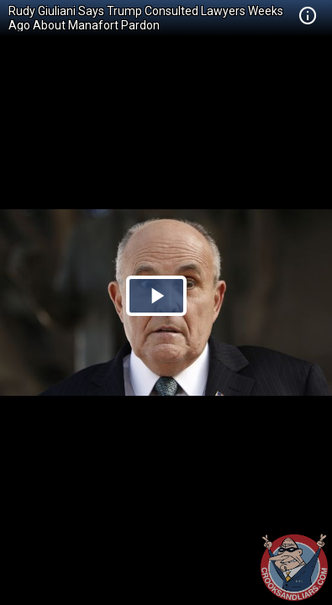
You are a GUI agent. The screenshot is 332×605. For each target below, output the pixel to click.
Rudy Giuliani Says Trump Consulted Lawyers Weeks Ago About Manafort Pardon (145, 18)
